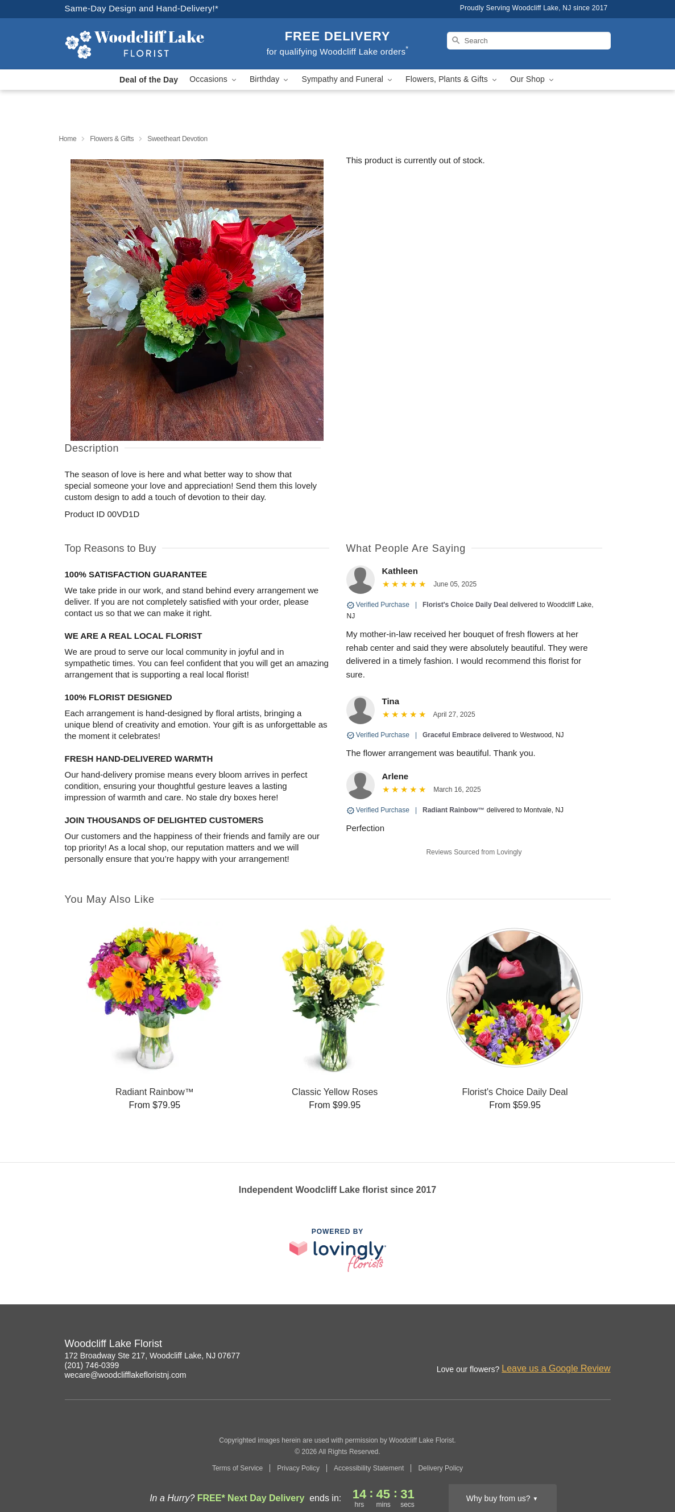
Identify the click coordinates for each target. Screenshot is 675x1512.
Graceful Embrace (452, 735)
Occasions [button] (213, 79)
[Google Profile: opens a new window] (603, 1345)
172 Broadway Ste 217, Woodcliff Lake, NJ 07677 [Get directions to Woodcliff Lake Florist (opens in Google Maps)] (152, 1355)
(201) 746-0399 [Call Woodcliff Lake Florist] (92, 1365)
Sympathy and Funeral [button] (347, 79)
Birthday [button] (270, 79)
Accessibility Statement (369, 1468)
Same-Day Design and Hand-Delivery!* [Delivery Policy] (142, 8)
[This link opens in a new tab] (338, 1250)
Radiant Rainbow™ (453, 810)
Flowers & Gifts (112, 139)
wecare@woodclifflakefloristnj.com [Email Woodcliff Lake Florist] (126, 1374)
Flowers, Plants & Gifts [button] (452, 79)
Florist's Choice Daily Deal (465, 605)
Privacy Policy (298, 1468)
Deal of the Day (148, 79)
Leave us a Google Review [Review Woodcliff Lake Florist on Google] (556, 1368)
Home (68, 139)
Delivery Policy (440, 1468)
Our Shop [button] (533, 79)
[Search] (529, 40)
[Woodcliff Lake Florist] (147, 43)
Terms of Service (237, 1468)
